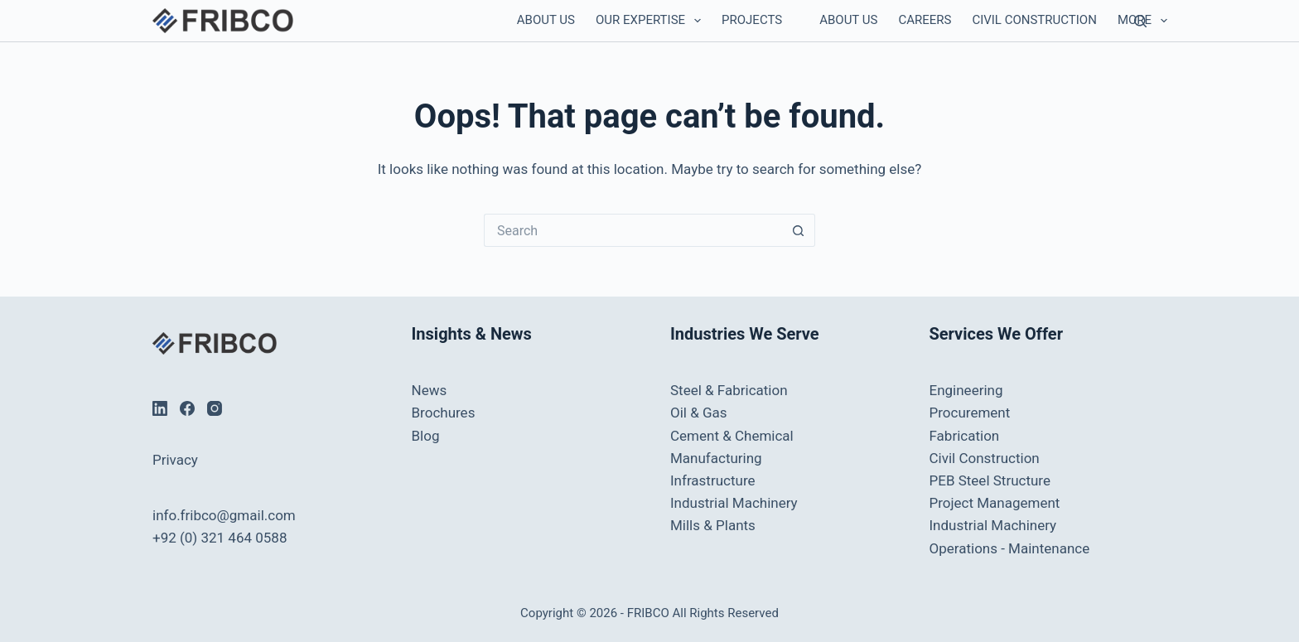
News (429, 390)
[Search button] (798, 230)
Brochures (444, 412)
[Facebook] (187, 408)
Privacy (175, 459)
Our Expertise (651, 21)
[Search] (1140, 21)
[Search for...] (633, 230)
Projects (752, 19)
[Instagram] (214, 408)
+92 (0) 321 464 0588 (219, 537)
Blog (426, 435)
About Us (546, 19)
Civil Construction (1034, 19)
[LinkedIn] (159, 408)
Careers (924, 19)
